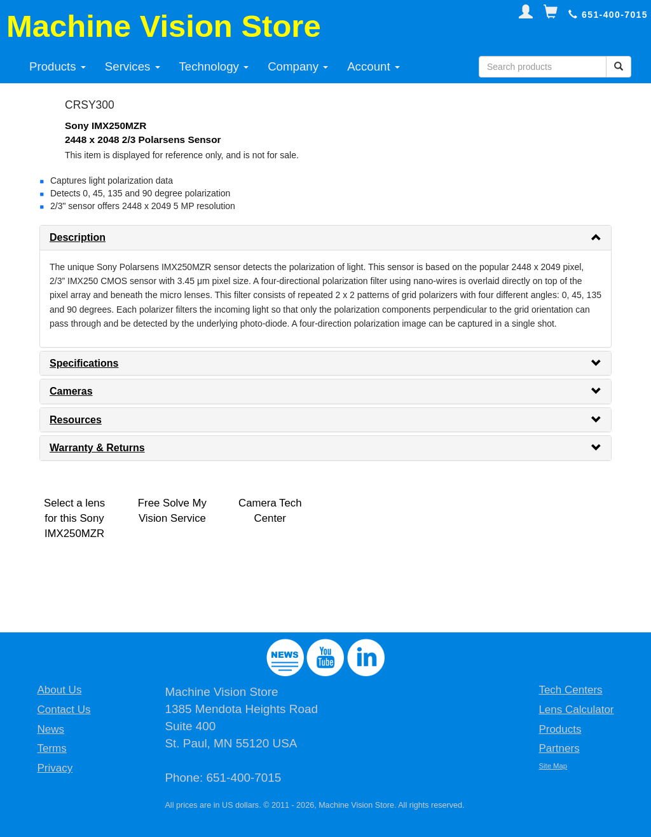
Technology (214, 66)
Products (57, 66)
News (50, 729)
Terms (51, 748)
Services (132, 66)
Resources (76, 419)
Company (298, 66)
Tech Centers (570, 690)
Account (373, 66)
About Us (59, 690)
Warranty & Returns (97, 447)
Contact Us (63, 710)
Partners (558, 748)
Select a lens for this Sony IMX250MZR (74, 518)
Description (78, 237)
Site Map (552, 766)
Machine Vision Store (163, 26)
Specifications (84, 363)
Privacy (54, 768)
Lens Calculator (575, 710)
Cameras (71, 391)
